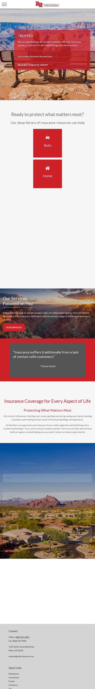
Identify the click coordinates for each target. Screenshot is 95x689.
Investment (14, 677)
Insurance (13, 685)
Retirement (14, 674)
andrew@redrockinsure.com (21, 656)
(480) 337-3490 (22, 637)
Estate (12, 681)
